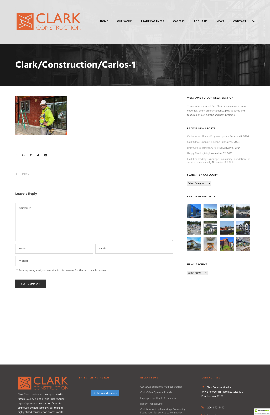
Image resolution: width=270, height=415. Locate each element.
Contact (240, 21)
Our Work (124, 21)
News (220, 21)
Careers (179, 21)
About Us (200, 21)
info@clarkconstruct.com (221, 354)
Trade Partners (152, 21)
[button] (262, 411)
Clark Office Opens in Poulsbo (203, 142)
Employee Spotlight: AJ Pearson (205, 148)
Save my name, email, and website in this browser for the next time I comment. (63, 271)
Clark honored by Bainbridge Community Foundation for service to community (162, 349)
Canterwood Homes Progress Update (208, 136)
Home (104, 21)
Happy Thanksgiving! (198, 153)
